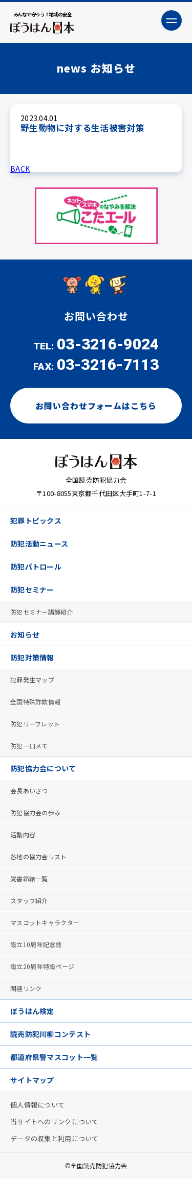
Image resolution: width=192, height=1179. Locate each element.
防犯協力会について (43, 768)
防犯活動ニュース (39, 543)
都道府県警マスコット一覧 (54, 1057)
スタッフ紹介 (29, 900)
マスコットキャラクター (44, 922)
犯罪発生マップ (32, 679)
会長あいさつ (29, 790)
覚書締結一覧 (29, 878)
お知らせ (24, 634)
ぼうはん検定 (32, 1011)
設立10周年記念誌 (36, 944)
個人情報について (37, 1105)
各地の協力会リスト (38, 856)
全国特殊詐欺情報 (35, 701)
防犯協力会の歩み (35, 812)
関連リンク (25, 988)
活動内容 (22, 834)
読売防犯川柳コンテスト (50, 1034)
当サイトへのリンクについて (54, 1121)
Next (171, 216)
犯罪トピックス (35, 520)
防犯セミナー (32, 589)
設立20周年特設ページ (42, 966)
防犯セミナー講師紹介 (41, 611)
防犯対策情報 (32, 657)
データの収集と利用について (54, 1138)
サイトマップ (32, 1080)
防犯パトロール (35, 566)
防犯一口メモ (29, 745)
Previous (20, 216)
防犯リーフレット (35, 723)
